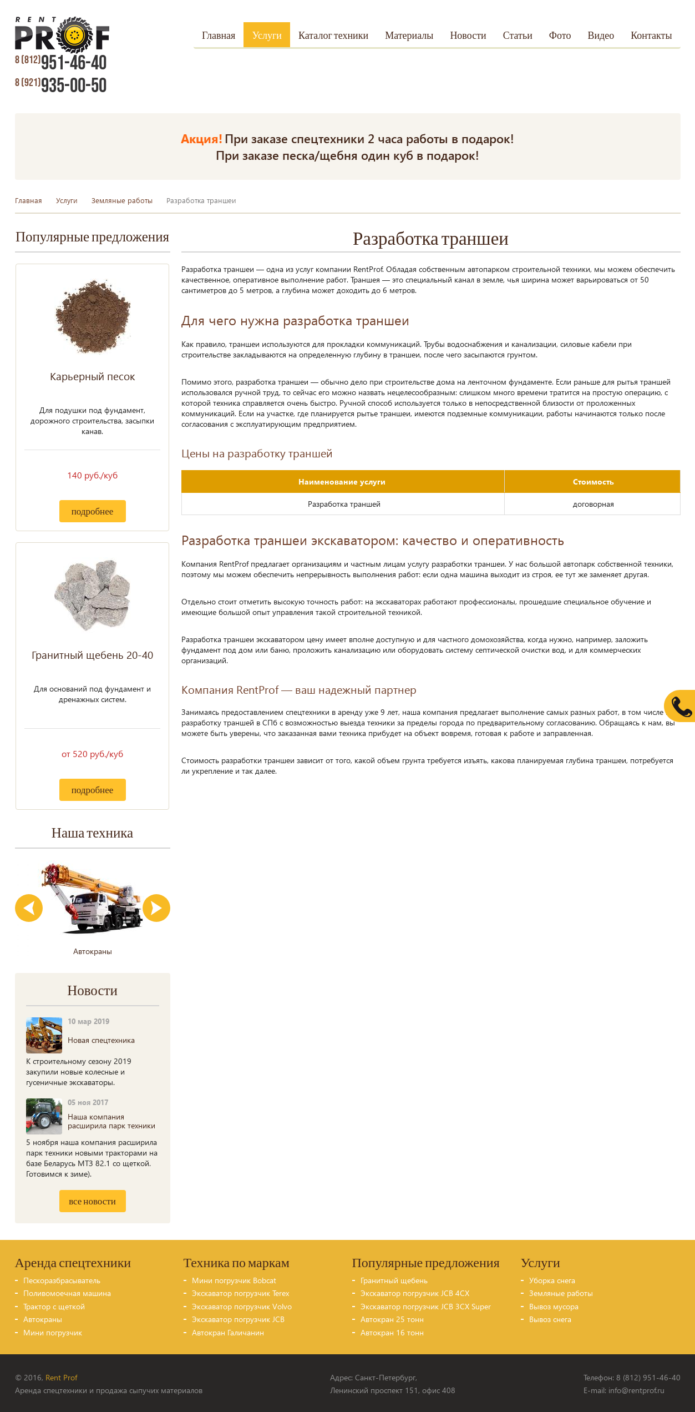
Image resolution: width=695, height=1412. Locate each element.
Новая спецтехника (101, 1038)
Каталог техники (333, 36)
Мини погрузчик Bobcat (234, 1279)
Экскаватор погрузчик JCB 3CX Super (426, 1305)
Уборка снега (552, 1279)
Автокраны (42, 1318)
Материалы (409, 36)
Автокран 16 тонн (392, 1330)
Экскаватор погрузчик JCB (238, 1318)
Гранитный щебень (394, 1279)
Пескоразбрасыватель (61, 1279)
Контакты (651, 36)
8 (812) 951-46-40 (648, 1376)
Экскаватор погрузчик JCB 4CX (415, 1292)
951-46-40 (60, 63)
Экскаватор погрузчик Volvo (242, 1305)
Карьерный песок (92, 374)
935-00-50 (60, 85)
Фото (560, 36)
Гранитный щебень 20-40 (92, 653)
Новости (468, 36)
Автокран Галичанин (228, 1330)
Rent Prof (61, 1376)
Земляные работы (122, 199)
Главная (218, 36)
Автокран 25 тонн (392, 1318)
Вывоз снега (550, 1318)
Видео (600, 36)
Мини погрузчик (52, 1330)
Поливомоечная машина (67, 1292)
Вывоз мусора (554, 1305)
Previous (29, 907)
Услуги (267, 36)
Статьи (517, 36)
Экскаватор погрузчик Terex (240, 1292)
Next (156, 907)
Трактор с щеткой (54, 1305)
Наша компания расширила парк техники (111, 1119)
